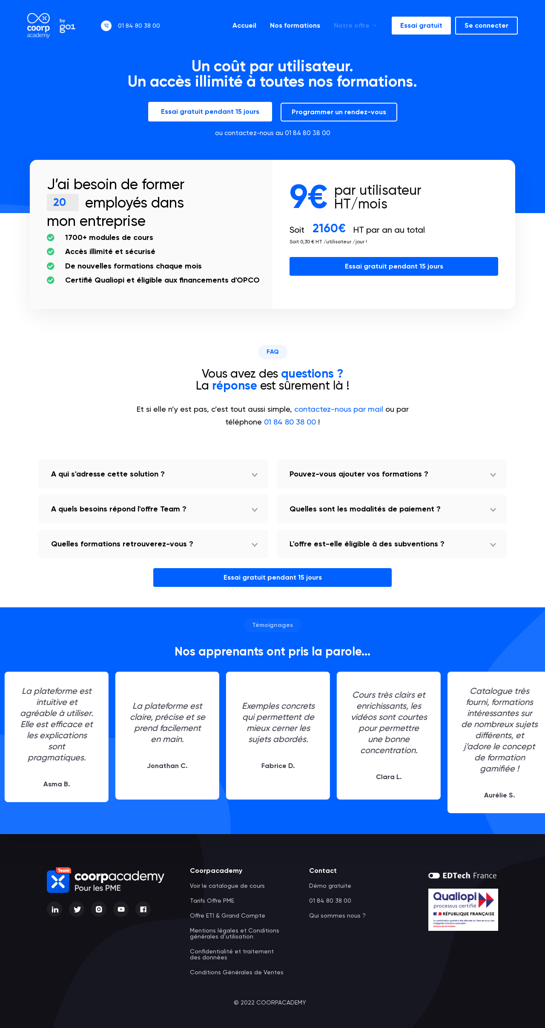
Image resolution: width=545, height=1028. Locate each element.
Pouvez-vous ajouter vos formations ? (359, 474)
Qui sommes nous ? (337, 915)
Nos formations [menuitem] (295, 25)
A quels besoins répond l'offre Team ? (118, 509)
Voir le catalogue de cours (227, 885)
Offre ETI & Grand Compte (227, 915)
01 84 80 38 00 (139, 25)
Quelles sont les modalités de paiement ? (365, 509)
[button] (153, 474)
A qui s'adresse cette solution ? (108, 474)
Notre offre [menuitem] (356, 25)
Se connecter (486, 25)
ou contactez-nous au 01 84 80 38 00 (272, 133)
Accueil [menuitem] (244, 25)
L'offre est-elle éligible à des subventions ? (367, 544)
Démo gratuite (330, 885)
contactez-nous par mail (338, 408)
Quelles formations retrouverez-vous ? (122, 544)
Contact (323, 870)
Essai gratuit (421, 25)
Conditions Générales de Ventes (237, 972)
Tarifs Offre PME (212, 900)
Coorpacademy (216, 870)
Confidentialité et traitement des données (232, 954)
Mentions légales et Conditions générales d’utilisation (234, 933)
